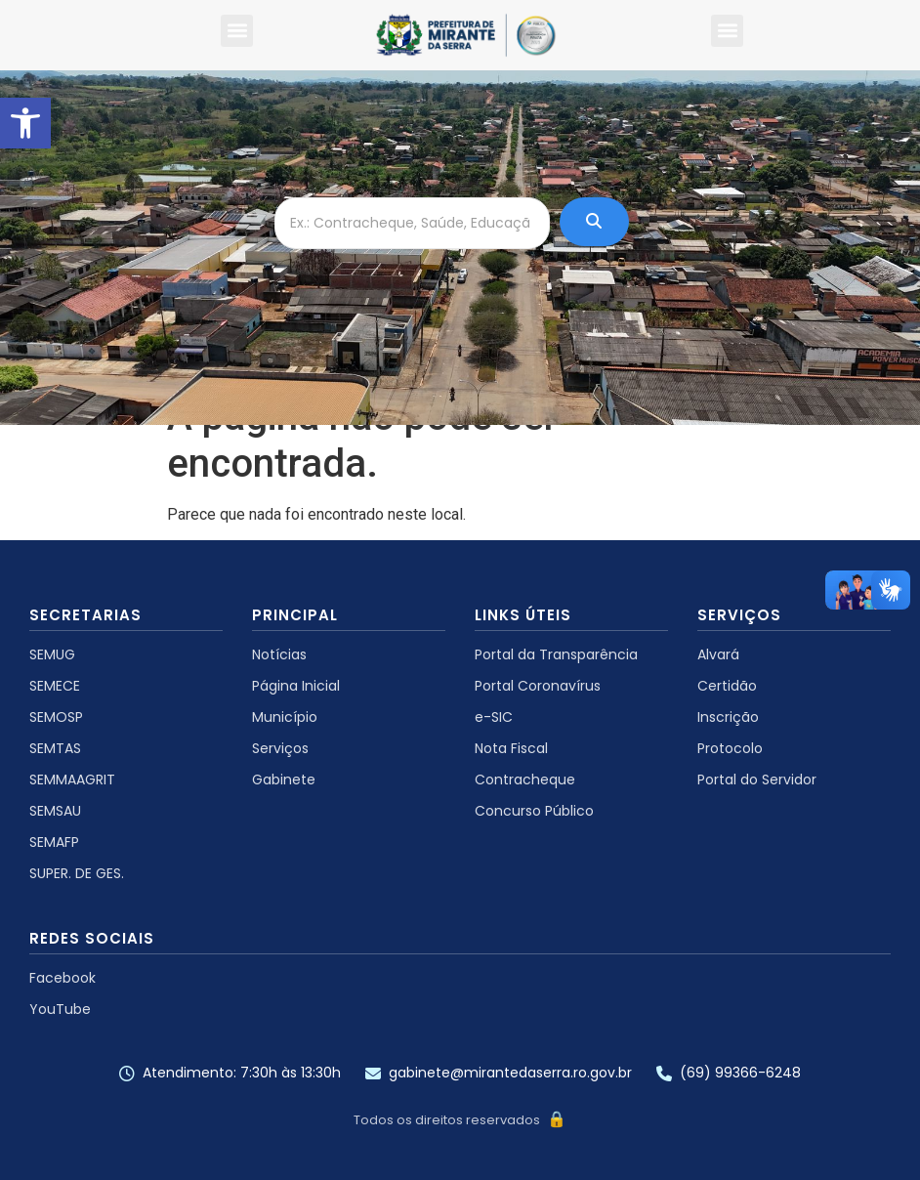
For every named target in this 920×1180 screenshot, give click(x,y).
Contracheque (525, 779)
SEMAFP (54, 842)
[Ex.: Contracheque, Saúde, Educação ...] (412, 223)
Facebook (62, 978)
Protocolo (730, 748)
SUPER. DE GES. (76, 873)
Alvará (718, 654)
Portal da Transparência (556, 654)
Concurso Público (534, 811)
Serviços (280, 748)
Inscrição (728, 717)
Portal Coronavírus (538, 685)
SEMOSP (56, 717)
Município (284, 717)
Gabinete (283, 779)
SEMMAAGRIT (72, 779)
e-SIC (494, 717)
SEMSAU (55, 811)
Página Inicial (296, 685)
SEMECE (54, 685)
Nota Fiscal (511, 748)
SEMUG (52, 654)
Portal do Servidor (756, 779)
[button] (25, 123)
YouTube (60, 1009)
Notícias (279, 654)
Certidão (727, 685)
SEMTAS (55, 748)
